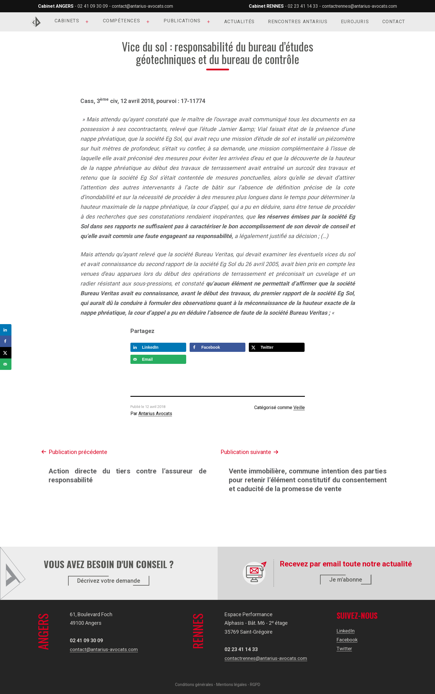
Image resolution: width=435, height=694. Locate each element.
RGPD (255, 684)
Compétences (121, 20)
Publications (182, 20)
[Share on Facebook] (217, 347)
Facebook (349, 640)
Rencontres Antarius (297, 21)
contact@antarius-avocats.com (142, 6)
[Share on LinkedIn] (158, 347)
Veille (299, 407)
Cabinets (67, 20)
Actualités (239, 21)
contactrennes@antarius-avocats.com (359, 6)
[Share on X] (277, 347)
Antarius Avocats (155, 413)
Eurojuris (355, 21)
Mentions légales (231, 684)
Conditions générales (194, 684)
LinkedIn (347, 631)
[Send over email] (158, 359)
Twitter (346, 648)
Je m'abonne (345, 579)
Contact (393, 21)
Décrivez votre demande (108, 580)
